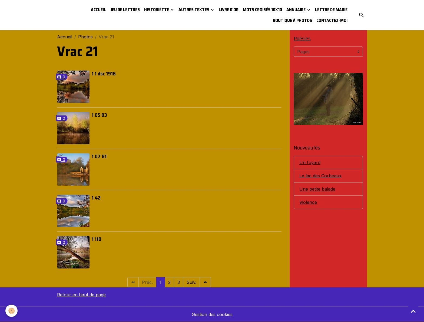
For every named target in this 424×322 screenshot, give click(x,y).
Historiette (157, 9)
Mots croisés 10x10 (262, 9)
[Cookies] (11, 311)
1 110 (96, 239)
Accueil (98, 9)
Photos (85, 36)
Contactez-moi (331, 20)
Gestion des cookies (212, 314)
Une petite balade (317, 189)
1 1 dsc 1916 (104, 73)
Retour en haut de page (81, 294)
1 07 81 (99, 156)
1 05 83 (99, 115)
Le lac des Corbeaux (320, 175)
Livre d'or (229, 9)
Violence (308, 202)
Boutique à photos (292, 20)
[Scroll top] (413, 311)
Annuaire (296, 9)
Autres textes (194, 9)
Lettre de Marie (331, 9)
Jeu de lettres (125, 9)
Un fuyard (309, 162)
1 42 (96, 198)
